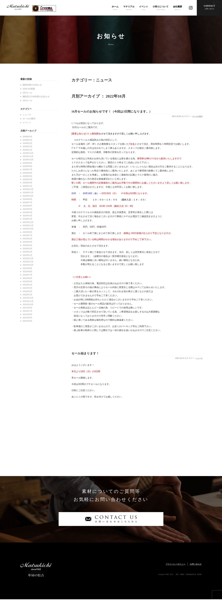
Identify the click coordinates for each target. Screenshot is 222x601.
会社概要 (177, 8)
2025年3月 (27, 182)
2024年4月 (27, 212)
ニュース (199, 360)
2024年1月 (27, 219)
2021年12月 (28, 298)
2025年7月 (27, 169)
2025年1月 (27, 186)
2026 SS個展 (29, 89)
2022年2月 (27, 291)
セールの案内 (197, 117)
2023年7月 (27, 235)
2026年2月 (27, 146)
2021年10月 (28, 304)
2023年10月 (28, 229)
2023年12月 (28, 222)
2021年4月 (27, 321)
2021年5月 (27, 317)
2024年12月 (28, 189)
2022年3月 (27, 288)
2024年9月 (27, 199)
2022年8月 (27, 271)
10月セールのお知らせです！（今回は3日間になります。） (121, 112)
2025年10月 (28, 159)
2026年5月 (27, 136)
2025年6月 (27, 173)
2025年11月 (28, 156)
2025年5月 (27, 176)
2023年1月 (27, 255)
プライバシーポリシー (175, 566)
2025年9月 (27, 163)
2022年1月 (27, 294)
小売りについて (160, 8)
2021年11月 (28, 301)
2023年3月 (27, 248)
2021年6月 (27, 314)
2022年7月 (27, 275)
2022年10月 (28, 265)
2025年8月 (27, 166)
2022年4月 (27, 285)
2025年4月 (27, 179)
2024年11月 (28, 192)
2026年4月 (27, 140)
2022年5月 (27, 281)
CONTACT (209, 7)
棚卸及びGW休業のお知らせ (36, 96)
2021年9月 (27, 308)
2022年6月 (27, 278)
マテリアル (129, 8)
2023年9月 (27, 232)
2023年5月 (27, 242)
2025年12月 (28, 153)
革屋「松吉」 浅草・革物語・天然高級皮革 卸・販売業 (18, 8)
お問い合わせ (196, 566)
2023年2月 (27, 252)
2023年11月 (28, 225)
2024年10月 (28, 196)
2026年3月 (27, 143)
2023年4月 (27, 245)
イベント (143, 8)
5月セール (27, 93)
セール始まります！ (88, 355)
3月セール (27, 100)
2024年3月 (27, 215)
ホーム (115, 8)
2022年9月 (27, 268)
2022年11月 (28, 261)
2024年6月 (27, 206)
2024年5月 (27, 209)
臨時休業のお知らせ (32, 85)
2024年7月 (27, 202)
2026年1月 (27, 150)
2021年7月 (27, 311)
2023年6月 (27, 238)
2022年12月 (28, 258)
